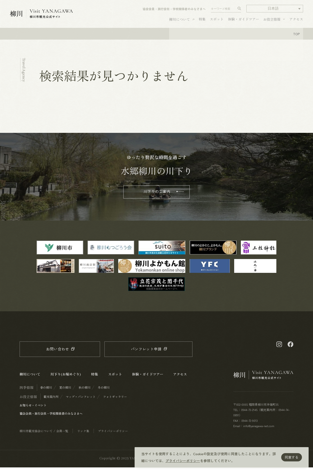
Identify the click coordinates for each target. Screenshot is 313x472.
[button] (274, 11)
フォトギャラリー (115, 401)
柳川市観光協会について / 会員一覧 (44, 435)
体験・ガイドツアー (243, 20)
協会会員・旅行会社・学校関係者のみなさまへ (174, 11)
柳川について (179, 21)
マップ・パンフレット (81, 401)
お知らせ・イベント (33, 410)
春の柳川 (46, 392)
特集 (202, 20)
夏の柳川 (65, 392)
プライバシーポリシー (182, 460)
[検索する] (239, 10)
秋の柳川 (85, 392)
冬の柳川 (104, 392)
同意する (291, 457)
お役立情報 (272, 21)
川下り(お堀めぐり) (65, 378)
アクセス (296, 20)
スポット (217, 20)
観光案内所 (51, 401)
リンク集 (83, 435)
